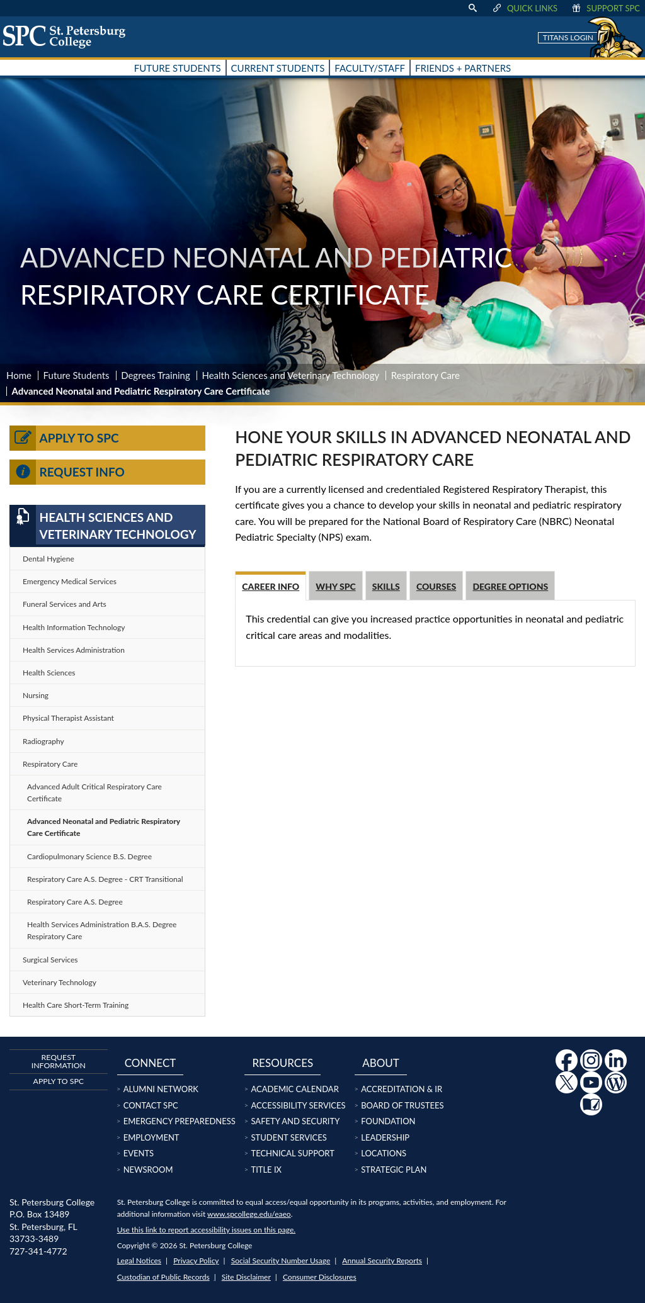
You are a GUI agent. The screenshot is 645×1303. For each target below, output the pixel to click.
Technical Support (292, 1153)
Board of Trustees (402, 1105)
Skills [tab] (386, 586)
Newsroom (148, 1170)
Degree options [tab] (510, 586)
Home (18, 375)
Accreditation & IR (401, 1089)
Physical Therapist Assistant (68, 718)
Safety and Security (295, 1121)
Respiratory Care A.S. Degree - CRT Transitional (105, 879)
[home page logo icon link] (68, 36)
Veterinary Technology (59, 982)
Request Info (67, 472)
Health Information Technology (74, 627)
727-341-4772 (38, 1251)
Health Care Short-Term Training (75, 1005)
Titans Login (568, 37)
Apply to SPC (64, 438)
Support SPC (605, 8)
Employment (151, 1137)
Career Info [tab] (270, 586)
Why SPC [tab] (335, 586)
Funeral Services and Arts (64, 604)
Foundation (388, 1121)
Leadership (385, 1137)
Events (138, 1153)
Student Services (288, 1137)
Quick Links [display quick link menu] (524, 8)
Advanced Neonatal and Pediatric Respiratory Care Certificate (103, 827)
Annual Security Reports (382, 1260)
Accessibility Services (298, 1105)
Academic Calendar (294, 1089)
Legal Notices (139, 1260)
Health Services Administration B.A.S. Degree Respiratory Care (101, 930)
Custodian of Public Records (163, 1277)
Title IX (266, 1170)
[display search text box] (472, 8)
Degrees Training (155, 375)
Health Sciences (49, 672)
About (380, 1062)
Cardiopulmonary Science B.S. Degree (89, 856)
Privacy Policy (196, 1260)
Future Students (76, 375)
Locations (383, 1153)
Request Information (58, 1060)
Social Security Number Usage (281, 1260)
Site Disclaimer (246, 1277)
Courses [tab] (436, 586)
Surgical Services (50, 959)
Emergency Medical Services (70, 581)
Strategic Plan (393, 1170)
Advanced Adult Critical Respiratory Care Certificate (94, 792)
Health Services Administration (74, 650)
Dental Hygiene (48, 558)
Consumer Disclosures (320, 1277)
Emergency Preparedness (179, 1121)
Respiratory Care (425, 375)
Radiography (43, 741)
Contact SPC (150, 1105)
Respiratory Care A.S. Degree (75, 901)
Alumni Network (160, 1089)
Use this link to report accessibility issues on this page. (206, 1229)
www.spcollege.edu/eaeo (249, 1214)
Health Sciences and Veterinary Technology (290, 375)
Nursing (36, 695)
